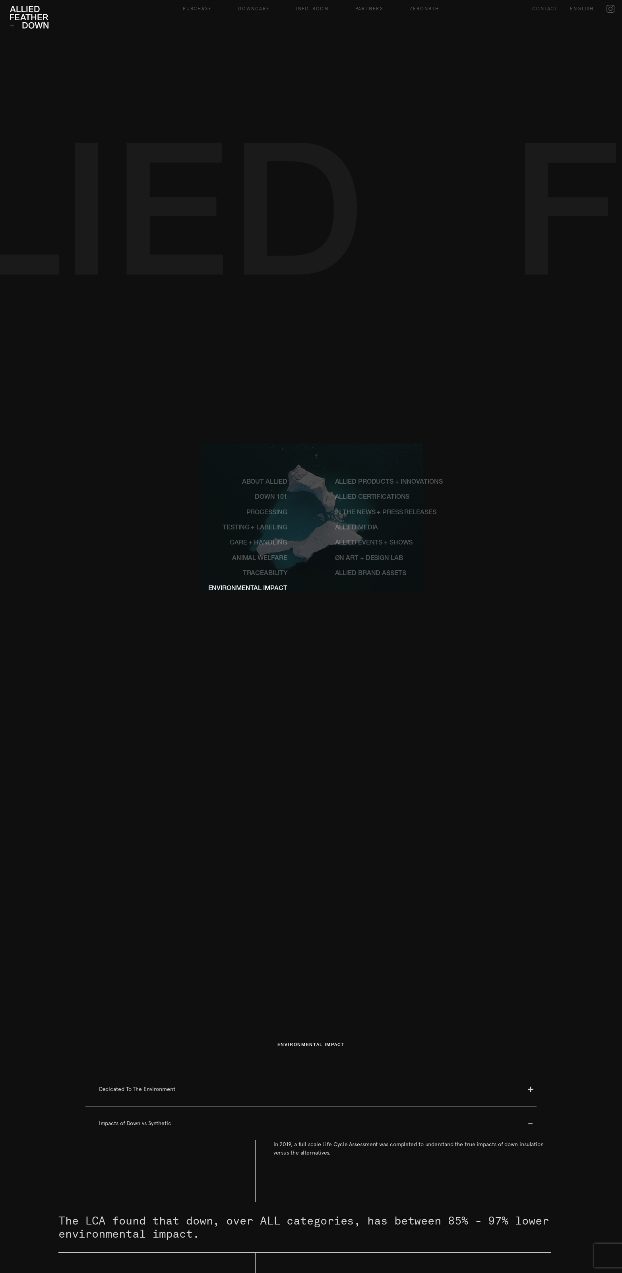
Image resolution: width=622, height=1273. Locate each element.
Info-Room (312, 9)
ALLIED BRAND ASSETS (370, 574)
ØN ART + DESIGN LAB (369, 559)
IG (610, 8)
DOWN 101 (271, 497)
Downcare (253, 9)
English (582, 9)
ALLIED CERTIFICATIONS (372, 497)
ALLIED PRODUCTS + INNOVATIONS (389, 482)
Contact (545, 9)
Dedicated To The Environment (137, 1089)
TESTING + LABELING (255, 528)
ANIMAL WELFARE (259, 559)
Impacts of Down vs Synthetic (135, 1123)
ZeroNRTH (424, 9)
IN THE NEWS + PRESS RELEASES (385, 513)
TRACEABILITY (265, 574)
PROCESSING (266, 513)
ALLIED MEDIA (356, 528)
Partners (369, 9)
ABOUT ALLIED (264, 482)
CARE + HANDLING (258, 543)
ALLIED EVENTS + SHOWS (374, 543)
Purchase (197, 9)
